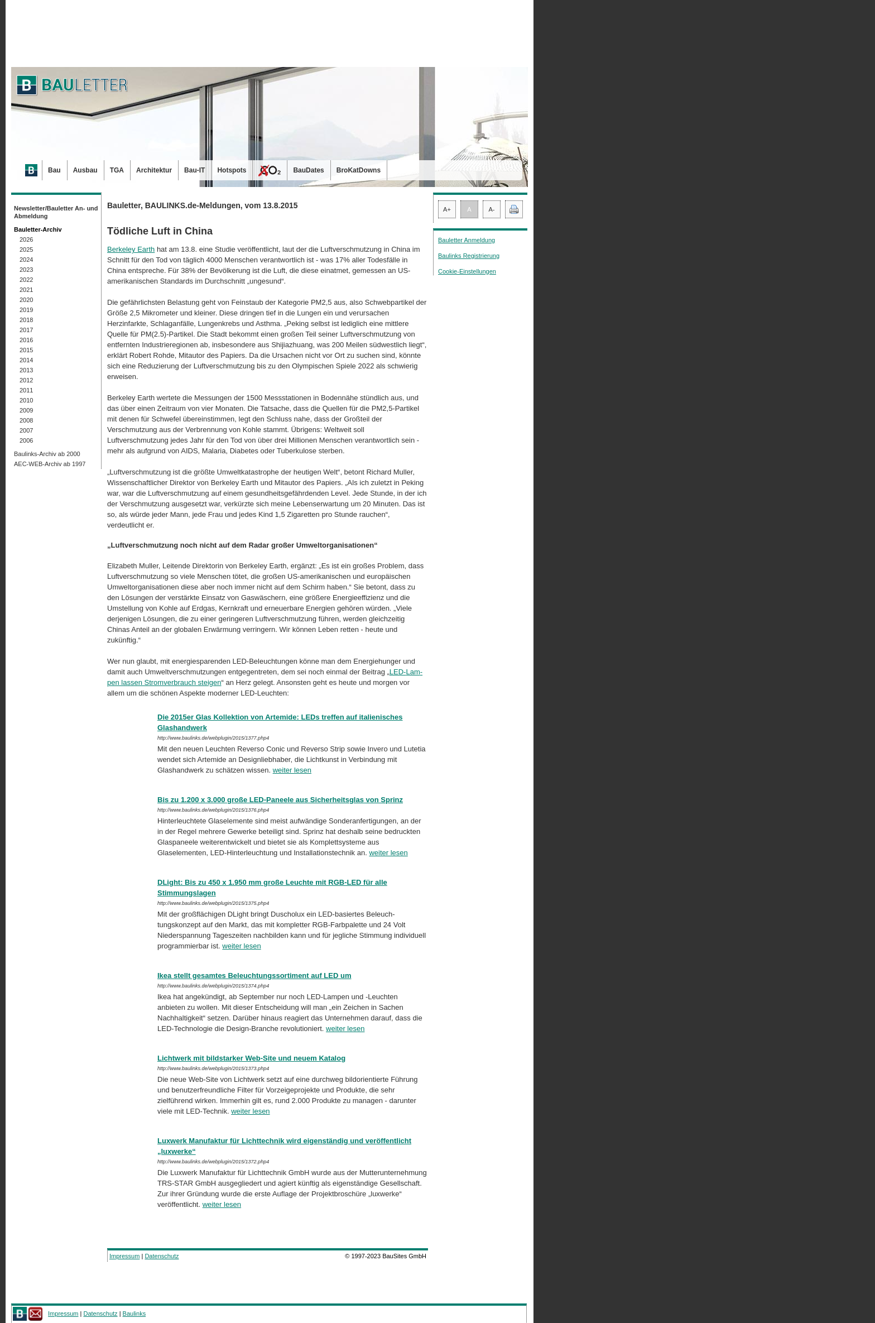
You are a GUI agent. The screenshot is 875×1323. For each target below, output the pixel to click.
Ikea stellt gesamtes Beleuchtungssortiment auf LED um (254, 975)
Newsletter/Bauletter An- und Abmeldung (56, 212)
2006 (26, 440)
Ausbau (85, 170)
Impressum (124, 1256)
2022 (26, 279)
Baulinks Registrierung (468, 255)
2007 (26, 430)
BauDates (308, 170)
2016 (26, 340)
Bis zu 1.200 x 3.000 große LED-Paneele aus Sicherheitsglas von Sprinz (280, 799)
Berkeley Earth (131, 249)
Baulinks (134, 1313)
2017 (26, 330)
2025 (26, 249)
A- (492, 209)
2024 (26, 259)
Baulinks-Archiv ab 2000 (47, 453)
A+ (447, 209)
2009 (26, 410)
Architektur (154, 170)
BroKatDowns (358, 170)
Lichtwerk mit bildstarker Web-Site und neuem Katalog (251, 1058)
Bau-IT (194, 170)
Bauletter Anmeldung (466, 240)
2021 (26, 289)
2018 (26, 320)
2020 (26, 299)
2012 (26, 380)
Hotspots (231, 170)
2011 (26, 390)
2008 (26, 420)
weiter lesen (292, 770)
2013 (26, 370)
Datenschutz (162, 1256)
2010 (26, 400)
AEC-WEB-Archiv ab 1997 (49, 464)
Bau (54, 170)
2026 (26, 239)
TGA (117, 170)
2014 (26, 360)
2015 (26, 350)
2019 (26, 309)
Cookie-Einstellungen (467, 271)
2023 (26, 269)
